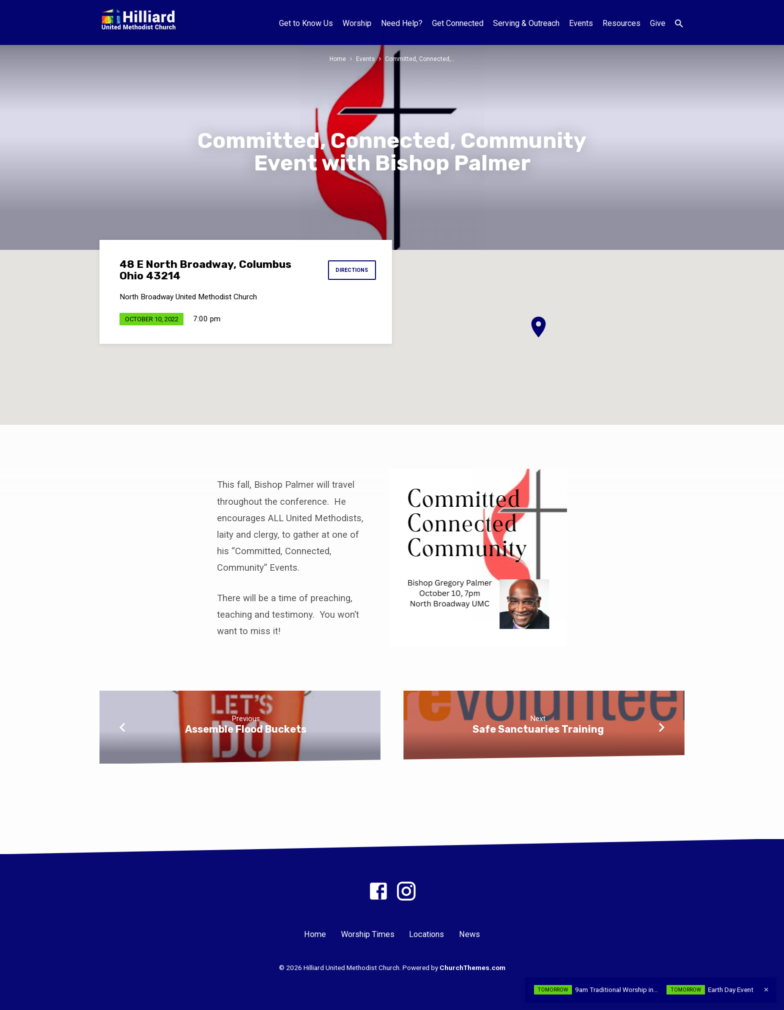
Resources (621, 23)
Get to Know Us (306, 23)
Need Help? (401, 23)
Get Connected (458, 23)
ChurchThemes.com (473, 968)
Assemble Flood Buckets (245, 729)
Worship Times (367, 934)
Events (581, 23)
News (469, 934)
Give (658, 23)
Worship (357, 23)
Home (337, 58)
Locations (426, 934)
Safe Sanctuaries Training (538, 729)
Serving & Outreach (526, 23)
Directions (350, 270)
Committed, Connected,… (420, 58)
